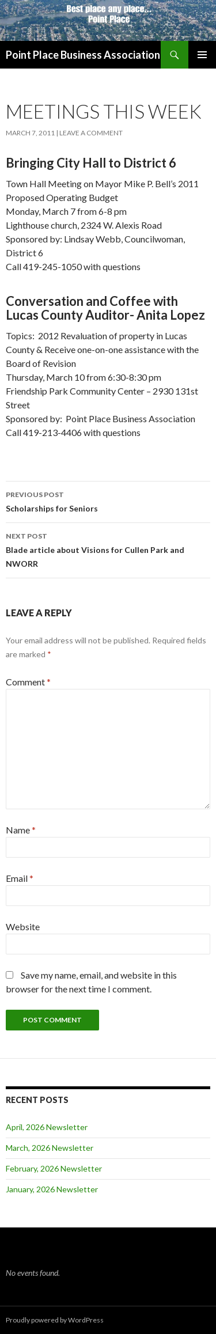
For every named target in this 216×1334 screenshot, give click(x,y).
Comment (28, 681)
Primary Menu (202, 55)
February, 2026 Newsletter (54, 1168)
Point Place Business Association (83, 54)
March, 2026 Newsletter (49, 1148)
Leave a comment (91, 132)
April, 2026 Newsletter (47, 1127)
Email (19, 878)
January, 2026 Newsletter (52, 1189)
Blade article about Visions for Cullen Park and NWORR (108, 549)
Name (21, 829)
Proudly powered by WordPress (55, 1320)
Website (23, 926)
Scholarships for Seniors (108, 500)
